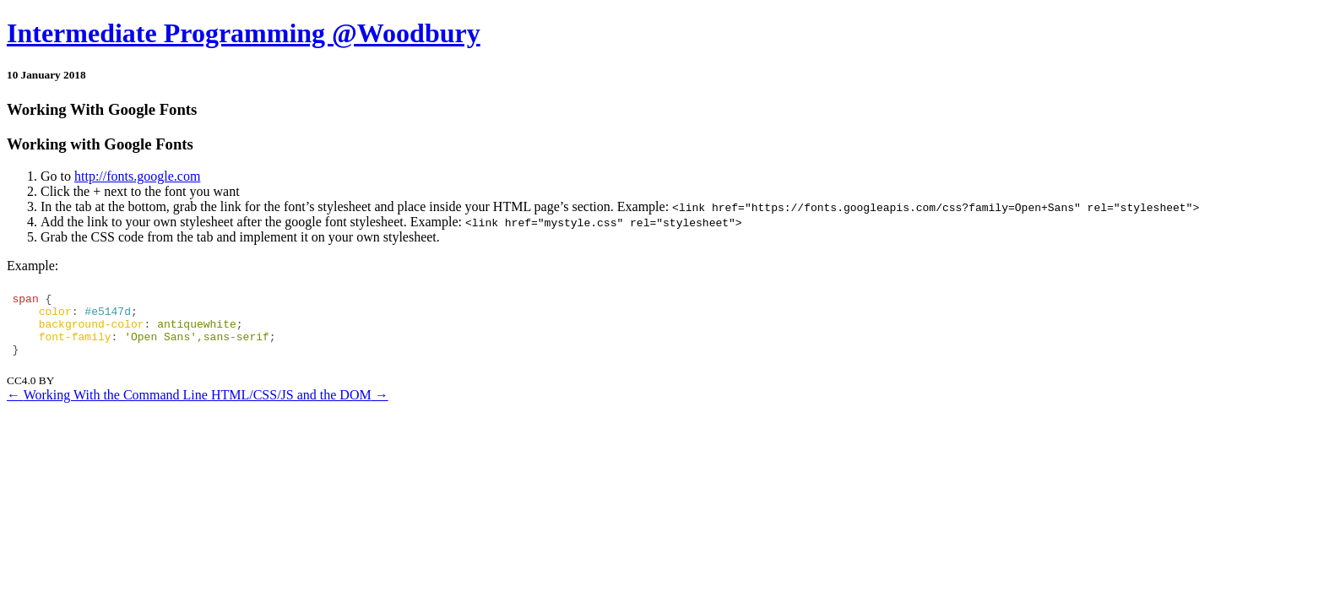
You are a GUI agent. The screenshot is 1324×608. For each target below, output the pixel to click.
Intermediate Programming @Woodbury (243, 33)
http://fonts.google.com (137, 176)
